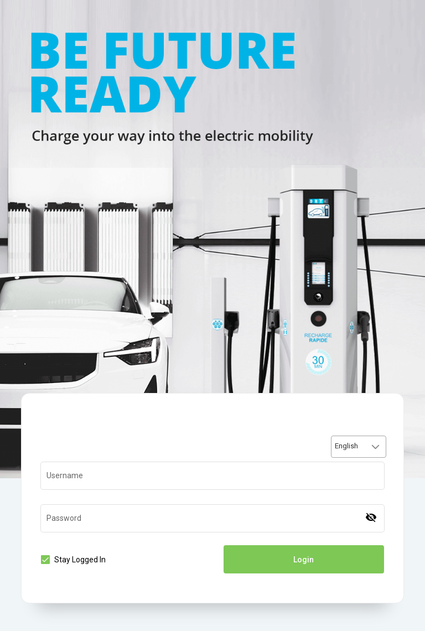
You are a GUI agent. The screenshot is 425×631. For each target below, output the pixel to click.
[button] (375, 446)
